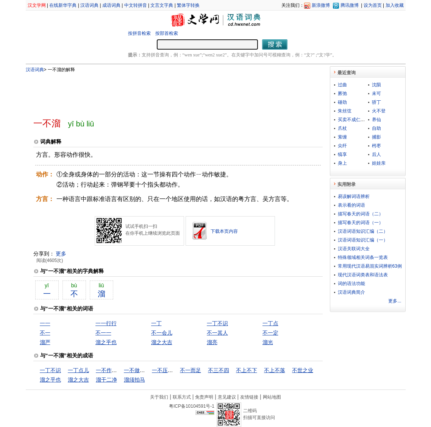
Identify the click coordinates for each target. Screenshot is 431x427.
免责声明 (204, 397)
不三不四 (218, 370)
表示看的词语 (351, 205)
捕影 (376, 137)
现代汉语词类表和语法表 (363, 274)
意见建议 (227, 397)
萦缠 (342, 137)
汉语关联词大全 (354, 248)
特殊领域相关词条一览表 (363, 257)
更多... (394, 301)
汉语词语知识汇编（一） (363, 240)
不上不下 (246, 370)
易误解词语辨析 (354, 196)
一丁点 (270, 323)
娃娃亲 (379, 163)
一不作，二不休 (114, 370)
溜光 (267, 342)
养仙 (376, 119)
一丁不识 (217, 323)
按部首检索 (166, 33)
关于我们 (159, 397)
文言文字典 (161, 5)
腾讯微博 (349, 5)
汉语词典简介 (351, 292)
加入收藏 (395, 5)
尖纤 (342, 145)
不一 (45, 333)
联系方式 (182, 397)
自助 (376, 128)
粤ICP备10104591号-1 (191, 406)
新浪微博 (321, 5)
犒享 (342, 154)
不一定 (270, 333)
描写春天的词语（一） (360, 222)
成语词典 (111, 5)
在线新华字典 (63, 5)
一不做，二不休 (142, 370)
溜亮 (212, 342)
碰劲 (342, 102)
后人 (376, 154)
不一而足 (190, 370)
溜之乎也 (106, 342)
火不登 (379, 111)
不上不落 (274, 370)
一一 (45, 323)
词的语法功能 (351, 283)
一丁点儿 (78, 370)
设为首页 (373, 5)
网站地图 (272, 397)
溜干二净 (106, 380)
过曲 (342, 84)
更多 (61, 254)
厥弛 (342, 93)
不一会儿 (161, 333)
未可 (376, 93)
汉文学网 (37, 5)
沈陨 (376, 84)
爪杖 (342, 128)
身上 (342, 163)
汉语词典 (89, 5)
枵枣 (376, 145)
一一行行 (106, 323)
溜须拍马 (134, 380)
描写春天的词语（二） (360, 214)
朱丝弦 (344, 111)
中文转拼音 (135, 5)
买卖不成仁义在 (354, 119)
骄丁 (376, 102)
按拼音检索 (139, 33)
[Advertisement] (165, 92)
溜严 (45, 342)
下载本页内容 (224, 231)
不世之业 (302, 370)
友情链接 (249, 397)
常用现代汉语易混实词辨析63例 (370, 266)
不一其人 (217, 333)
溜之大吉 (161, 342)
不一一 (103, 333)
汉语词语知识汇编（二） (363, 231)
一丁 (156, 323)
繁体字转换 (188, 5)
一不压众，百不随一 (176, 370)
